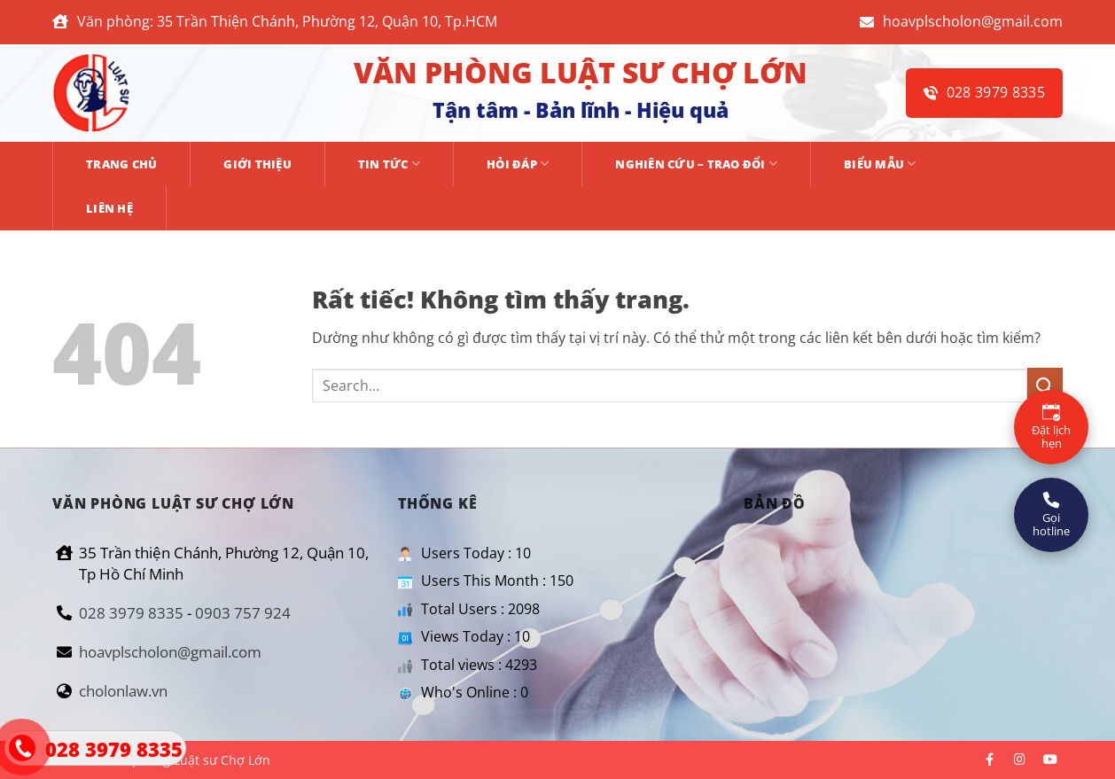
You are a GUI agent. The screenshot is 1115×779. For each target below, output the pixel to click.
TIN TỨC (389, 163)
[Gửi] (1045, 385)
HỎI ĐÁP (518, 163)
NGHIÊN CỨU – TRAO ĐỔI (696, 163)
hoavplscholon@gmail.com (961, 21)
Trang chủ (121, 164)
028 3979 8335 (984, 92)
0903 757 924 (243, 613)
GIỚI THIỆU (257, 164)
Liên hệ (109, 208)
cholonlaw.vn (123, 691)
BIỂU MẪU (880, 163)
